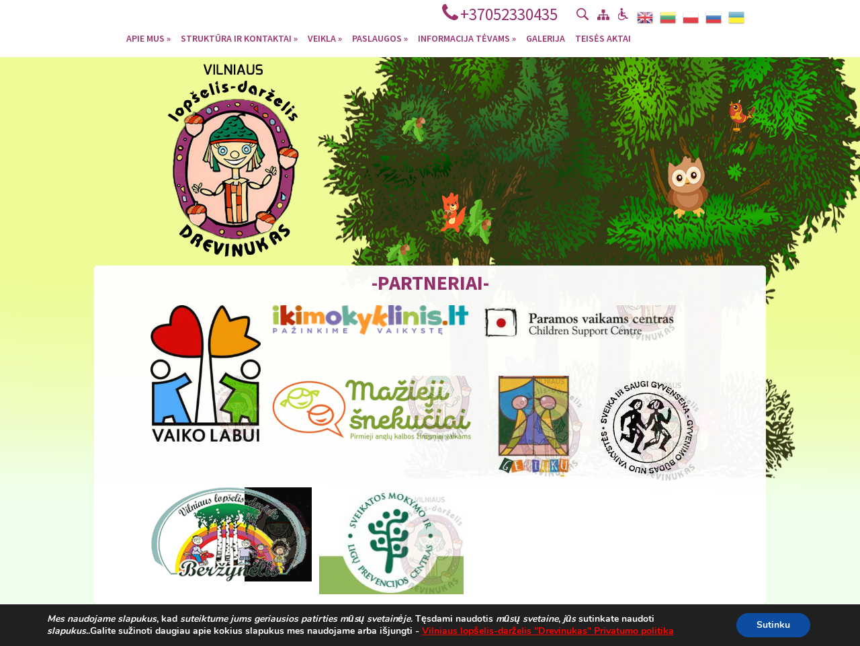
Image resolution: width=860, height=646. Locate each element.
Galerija (545, 37)
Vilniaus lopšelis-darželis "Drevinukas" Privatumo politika (548, 630)
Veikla (325, 37)
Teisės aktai (603, 37)
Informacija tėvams (467, 37)
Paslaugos (380, 37)
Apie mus (148, 37)
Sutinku (773, 624)
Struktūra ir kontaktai (239, 37)
